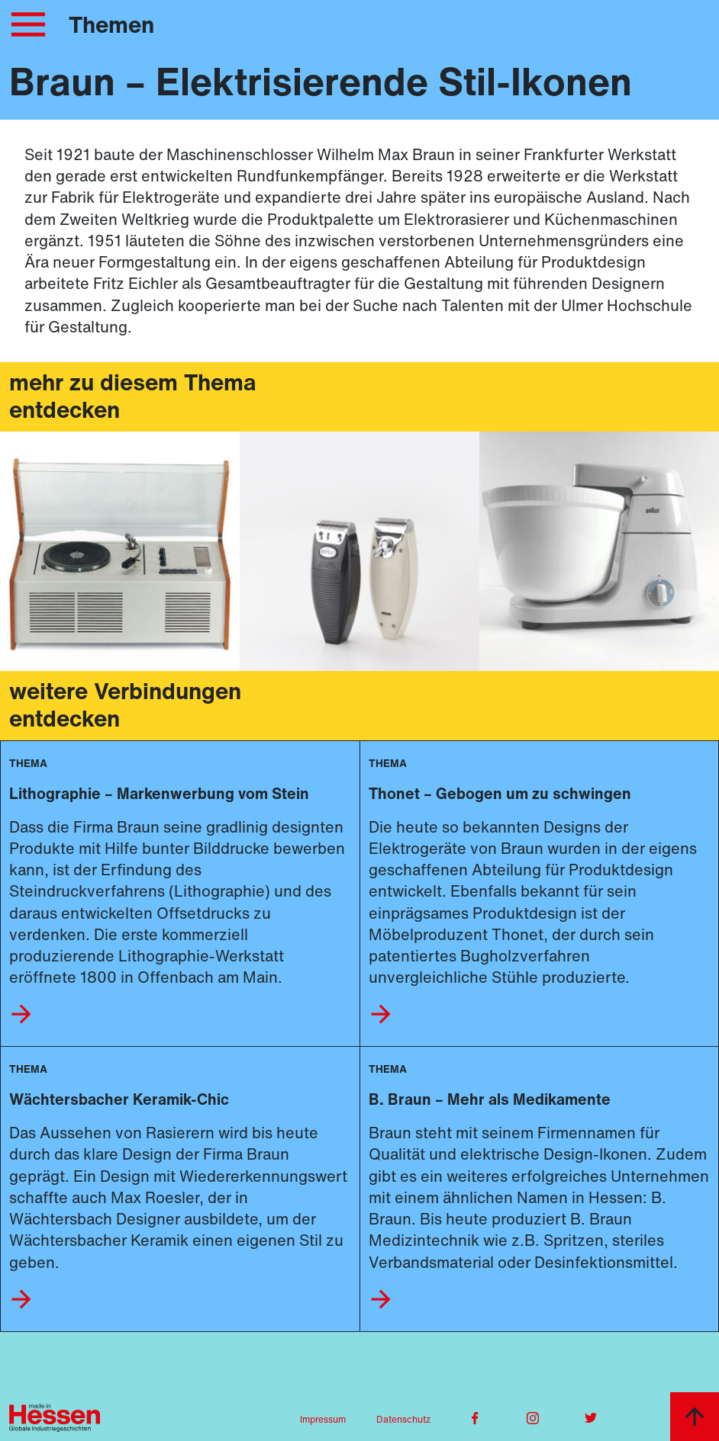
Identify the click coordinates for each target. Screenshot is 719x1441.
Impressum (323, 1419)
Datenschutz (403, 1419)
